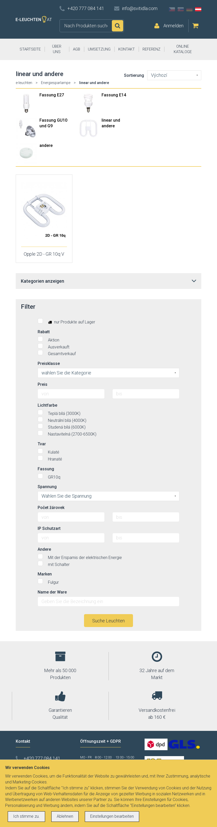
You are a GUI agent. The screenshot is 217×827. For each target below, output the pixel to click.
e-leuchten (24, 83)
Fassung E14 (114, 95)
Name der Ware (52, 592)
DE (189, 9)
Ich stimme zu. (26, 816)
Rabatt (44, 331)
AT (198, 9)
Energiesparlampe (55, 83)
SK (181, 9)
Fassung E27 (51, 95)
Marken (45, 574)
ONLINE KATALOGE (183, 49)
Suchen (117, 25)
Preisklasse (49, 363)
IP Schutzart (49, 528)
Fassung (46, 468)
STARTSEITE (30, 49)
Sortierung (134, 75)
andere (46, 145)
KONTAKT (126, 49)
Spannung (47, 486)
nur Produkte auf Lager (66, 321)
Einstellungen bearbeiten (112, 816)
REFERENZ (151, 49)
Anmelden (173, 25)
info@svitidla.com (139, 8)
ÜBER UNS (56, 49)
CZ (172, 9)
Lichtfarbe (47, 405)
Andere (44, 549)
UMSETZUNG (99, 49)
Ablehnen (65, 816)
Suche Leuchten (108, 620)
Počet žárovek (51, 507)
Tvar (42, 443)
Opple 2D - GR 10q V (44, 254)
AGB (76, 49)
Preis (42, 384)
